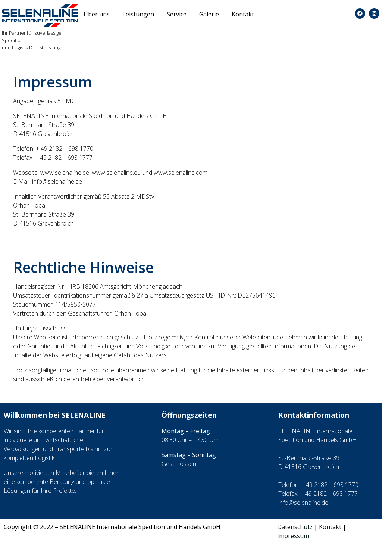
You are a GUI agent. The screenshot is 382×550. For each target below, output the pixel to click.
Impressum (293, 536)
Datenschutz (295, 527)
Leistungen (138, 14)
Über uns (97, 14)
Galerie (209, 14)
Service (177, 14)
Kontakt (243, 14)
